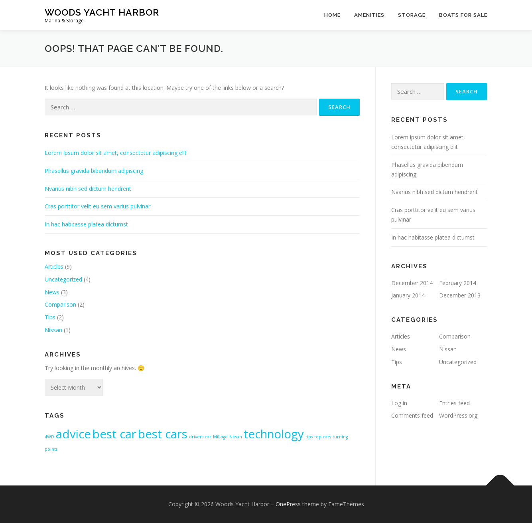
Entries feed (454, 403)
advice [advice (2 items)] (73, 434)
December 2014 (412, 283)
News (52, 292)
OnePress (288, 504)
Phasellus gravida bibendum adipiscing (94, 170)
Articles (54, 266)
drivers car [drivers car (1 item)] (200, 437)
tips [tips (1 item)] (309, 437)
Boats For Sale (463, 15)
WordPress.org (458, 415)
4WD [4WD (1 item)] (49, 437)
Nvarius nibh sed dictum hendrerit (88, 188)
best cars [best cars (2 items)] (162, 434)
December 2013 (460, 295)
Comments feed (412, 415)
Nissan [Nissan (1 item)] (235, 437)
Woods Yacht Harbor (102, 12)
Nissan (53, 330)
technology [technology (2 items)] (274, 434)
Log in (399, 403)
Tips (50, 317)
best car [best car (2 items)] (114, 434)
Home (332, 15)
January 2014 (408, 295)
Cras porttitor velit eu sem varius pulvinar (97, 206)
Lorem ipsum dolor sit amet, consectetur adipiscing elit (116, 153)
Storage (412, 15)
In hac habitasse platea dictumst (86, 224)
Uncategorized (63, 279)
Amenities (369, 15)
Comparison (60, 304)
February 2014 (457, 283)
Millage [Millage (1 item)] (220, 437)
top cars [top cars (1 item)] (322, 437)
